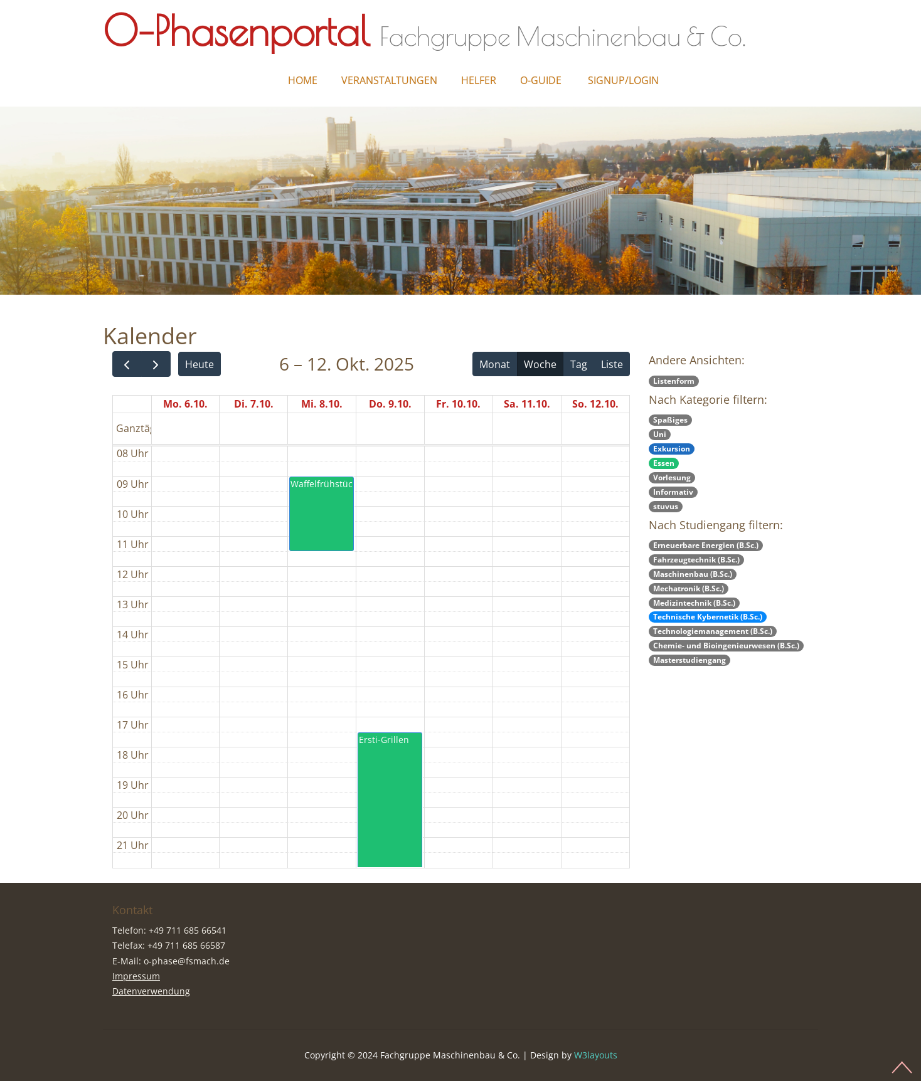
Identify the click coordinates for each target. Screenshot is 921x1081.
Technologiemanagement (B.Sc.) (712, 631)
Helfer (478, 80)
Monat (494, 364)
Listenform (674, 381)
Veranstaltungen (389, 80)
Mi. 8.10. (322, 404)
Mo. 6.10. (185, 404)
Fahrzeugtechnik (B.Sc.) (696, 559)
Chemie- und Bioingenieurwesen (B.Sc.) (726, 645)
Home (302, 80)
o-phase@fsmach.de (187, 961)
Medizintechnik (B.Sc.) (694, 603)
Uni (659, 434)
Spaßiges (670, 419)
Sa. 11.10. (527, 404)
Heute (199, 364)
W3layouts (595, 1055)
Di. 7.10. (254, 404)
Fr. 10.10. (458, 404)
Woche (540, 364)
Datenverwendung (151, 991)
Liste (612, 364)
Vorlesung (672, 477)
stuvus (665, 506)
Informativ (673, 492)
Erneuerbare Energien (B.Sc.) (706, 545)
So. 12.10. (595, 404)
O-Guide (541, 80)
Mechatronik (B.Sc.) (688, 588)
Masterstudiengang (689, 660)
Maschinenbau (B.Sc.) (692, 574)
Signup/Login (623, 80)
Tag (578, 364)
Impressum (136, 976)
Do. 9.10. (390, 404)
